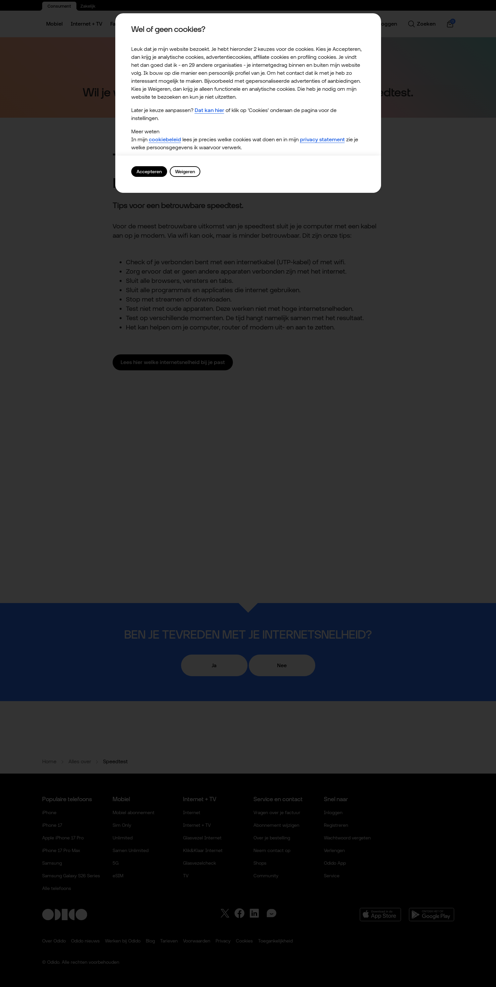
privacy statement (322, 139)
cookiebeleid (165, 139)
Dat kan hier (209, 110)
